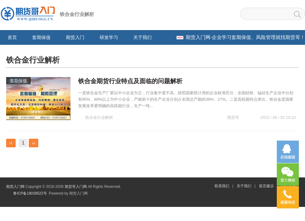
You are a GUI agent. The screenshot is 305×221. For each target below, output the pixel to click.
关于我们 (244, 186)
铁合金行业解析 (99, 117)
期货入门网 (15, 186)
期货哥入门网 (76, 186)
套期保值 (18, 80)
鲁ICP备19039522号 (29, 193)
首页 (12, 37)
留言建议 (266, 186)
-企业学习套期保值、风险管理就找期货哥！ (245, 37)
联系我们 (222, 186)
